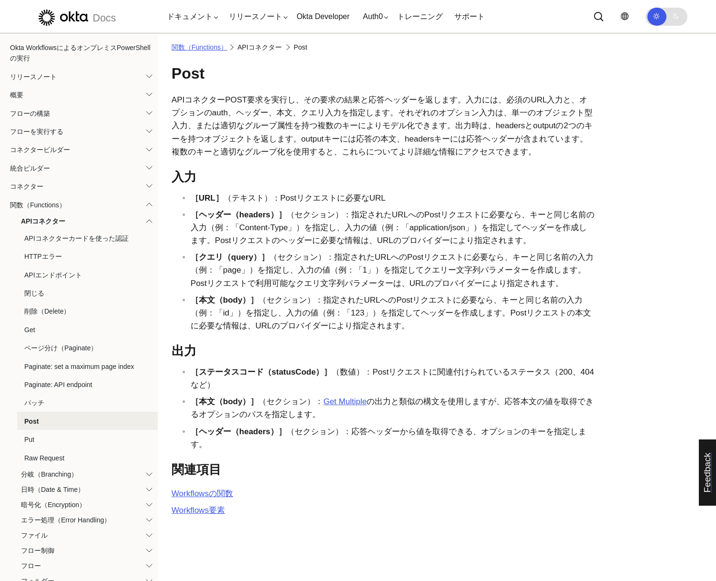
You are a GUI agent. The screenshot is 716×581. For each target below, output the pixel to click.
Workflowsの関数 (202, 493)
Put (29, 214)
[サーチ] (598, 16)
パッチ (34, 178)
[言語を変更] (624, 16)
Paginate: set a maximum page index (79, 141)
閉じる (34, 68)
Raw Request (44, 233)
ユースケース (30, 562)
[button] (190, 16)
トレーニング (420, 16)
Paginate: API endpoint (58, 159)
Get (29, 105)
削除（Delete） (47, 86)
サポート (469, 16)
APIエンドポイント (53, 50)
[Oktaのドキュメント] (76, 16)
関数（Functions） (199, 47)
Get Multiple (345, 401)
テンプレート (30, 526)
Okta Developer (323, 16)
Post (31, 196)
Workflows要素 (198, 510)
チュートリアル (33, 544)
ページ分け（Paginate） (60, 123)
